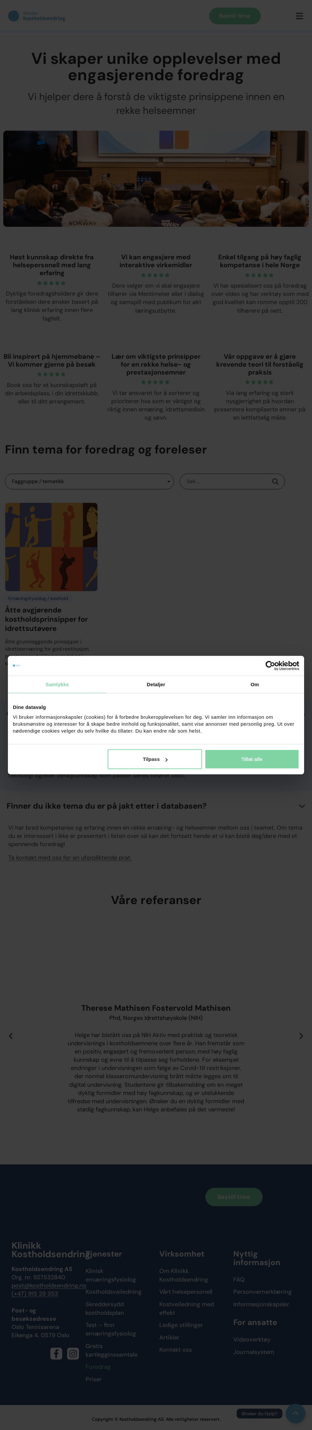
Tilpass (155, 759)
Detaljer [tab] (156, 684)
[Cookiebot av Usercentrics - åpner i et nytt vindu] (270, 665)
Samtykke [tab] (57, 684)
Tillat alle (251, 759)
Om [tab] (254, 684)
